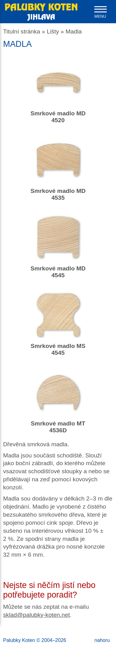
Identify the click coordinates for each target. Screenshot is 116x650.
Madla (74, 31)
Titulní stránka (21, 31)
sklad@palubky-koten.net (36, 615)
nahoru (102, 640)
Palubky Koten (19, 640)
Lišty (53, 31)
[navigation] (100, 12)
